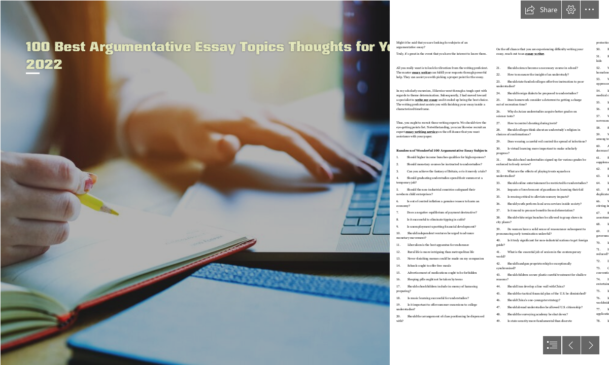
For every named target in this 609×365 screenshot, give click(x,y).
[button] (541, 10)
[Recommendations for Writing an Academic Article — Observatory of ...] (195, 182)
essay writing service (421, 131)
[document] (304, 182)
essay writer (421, 72)
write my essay (426, 99)
